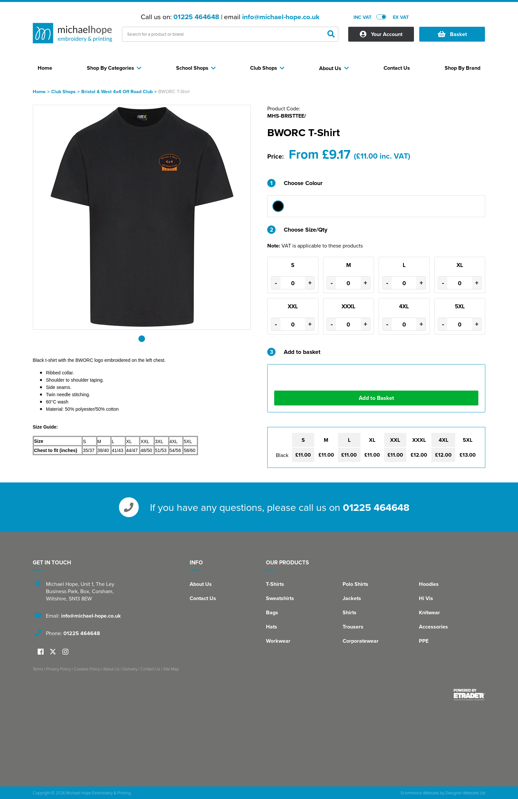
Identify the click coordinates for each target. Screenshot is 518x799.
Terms (38, 669)
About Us (201, 584)
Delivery (130, 669)
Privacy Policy (58, 669)
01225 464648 (196, 17)
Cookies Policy (87, 669)
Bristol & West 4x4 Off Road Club (117, 91)
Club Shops (63, 91)
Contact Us (203, 598)
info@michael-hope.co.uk (280, 17)
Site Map (171, 669)
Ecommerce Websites (420, 793)
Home (39, 91)
